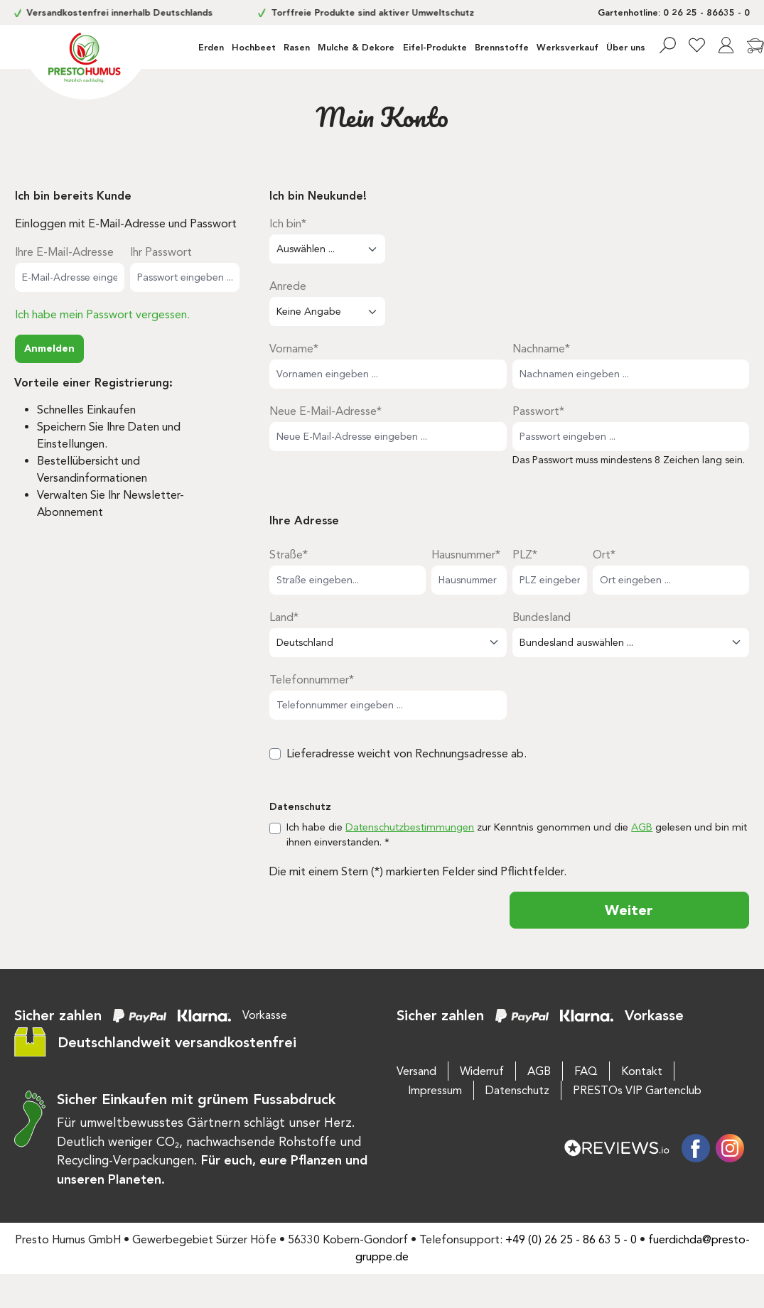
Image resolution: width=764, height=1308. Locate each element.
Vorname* (293, 348)
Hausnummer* (465, 554)
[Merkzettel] (696, 45)
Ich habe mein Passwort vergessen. (102, 314)
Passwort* (538, 411)
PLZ (524, 554)
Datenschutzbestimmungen (409, 827)
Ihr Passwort (161, 252)
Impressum (435, 1090)
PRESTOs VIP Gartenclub (637, 1090)
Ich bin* (287, 223)
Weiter (629, 910)
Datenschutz (517, 1090)
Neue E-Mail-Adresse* (325, 411)
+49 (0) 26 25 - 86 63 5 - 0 (571, 1239)
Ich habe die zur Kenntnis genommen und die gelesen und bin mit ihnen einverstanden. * (516, 835)
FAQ (586, 1071)
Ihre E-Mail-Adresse (64, 252)
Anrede (287, 286)
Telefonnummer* (311, 679)
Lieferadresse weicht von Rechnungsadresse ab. (406, 753)
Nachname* (541, 348)
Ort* (604, 554)
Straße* (288, 554)
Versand (416, 1071)
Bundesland (541, 617)
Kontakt (641, 1071)
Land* (283, 617)
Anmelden (49, 348)
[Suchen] (667, 45)
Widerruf (482, 1071)
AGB (641, 827)
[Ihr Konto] (726, 45)
